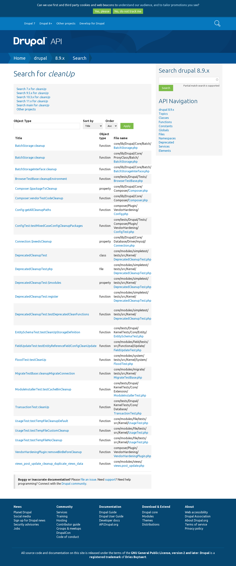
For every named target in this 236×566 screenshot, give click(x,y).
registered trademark (105, 557)
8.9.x (60, 58)
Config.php (121, 214)
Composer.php (138, 190)
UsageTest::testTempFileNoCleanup (38, 440)
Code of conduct (67, 536)
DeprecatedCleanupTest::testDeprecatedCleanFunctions (52, 314)
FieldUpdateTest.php (127, 350)
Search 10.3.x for (33, 97)
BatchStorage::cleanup (30, 145)
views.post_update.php (129, 465)
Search (79, 58)
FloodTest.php (123, 363)
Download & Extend (156, 506)
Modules (148, 516)
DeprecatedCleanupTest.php (132, 259)
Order (109, 121)
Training (61, 516)
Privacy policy (194, 528)
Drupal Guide (108, 512)
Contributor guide (68, 524)
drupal (40, 58)
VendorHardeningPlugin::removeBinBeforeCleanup (48, 452)
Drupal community (74, 483)
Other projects (65, 23)
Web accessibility (196, 512)
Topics (163, 113)
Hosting (61, 520)
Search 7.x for (31, 89)
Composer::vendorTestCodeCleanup (39, 198)
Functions (165, 122)
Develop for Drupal (92, 23)
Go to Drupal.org (17, 23)
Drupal (204, 553)
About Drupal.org (196, 520)
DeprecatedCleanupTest (31, 255)
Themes (147, 520)
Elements (165, 150)
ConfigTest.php (124, 231)
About (189, 506)
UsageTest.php (138, 423)
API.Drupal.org (108, 524)
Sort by (88, 121)
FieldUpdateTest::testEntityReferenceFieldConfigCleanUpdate (55, 346)
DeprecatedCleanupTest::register (36, 296)
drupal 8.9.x (166, 109)
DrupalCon (63, 532)
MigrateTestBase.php (128, 377)
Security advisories (26, 524)
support (110, 479)
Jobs (17, 528)
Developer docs (109, 520)
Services (164, 146)
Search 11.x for (32, 101)
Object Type (22, 121)
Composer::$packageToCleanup (36, 188)
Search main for (33, 105)
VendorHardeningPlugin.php (132, 456)
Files (162, 134)
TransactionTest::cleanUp (32, 407)
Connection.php (124, 245)
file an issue (88, 479)
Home (20, 58)
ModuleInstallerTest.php (130, 395)
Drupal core (150, 512)
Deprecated (166, 142)
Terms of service (196, 524)
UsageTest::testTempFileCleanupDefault (41, 421)
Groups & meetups (68, 528)
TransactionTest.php (127, 413)
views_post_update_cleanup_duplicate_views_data (49, 463)
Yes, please (102, 11)
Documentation (110, 506)
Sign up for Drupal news (29, 520)
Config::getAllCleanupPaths (33, 209)
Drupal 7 (29, 23)
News (18, 506)
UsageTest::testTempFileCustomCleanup (42, 430)
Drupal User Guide (111, 516)
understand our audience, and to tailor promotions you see (158, 5)
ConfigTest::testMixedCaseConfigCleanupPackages (49, 225)
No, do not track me (127, 11)
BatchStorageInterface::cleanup (36, 169)
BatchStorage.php (126, 147)
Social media (22, 516)
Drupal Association (198, 516)
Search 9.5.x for (32, 93)
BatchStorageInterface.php (131, 171)
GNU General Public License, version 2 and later (165, 553)
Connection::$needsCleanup (33, 241)
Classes (164, 117)
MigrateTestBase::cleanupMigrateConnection (45, 373)
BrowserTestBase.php (128, 180)
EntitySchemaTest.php (128, 336)
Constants (166, 126)
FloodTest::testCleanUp (30, 359)
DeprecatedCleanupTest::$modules (38, 282)
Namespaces (167, 138)
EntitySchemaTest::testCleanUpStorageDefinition (47, 332)
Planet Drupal (23, 512)
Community (64, 506)
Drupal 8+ (45, 23)
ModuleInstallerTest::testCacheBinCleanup (43, 389)
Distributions (150, 524)
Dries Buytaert (135, 557)
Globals (164, 130)
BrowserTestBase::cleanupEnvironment (41, 178)
